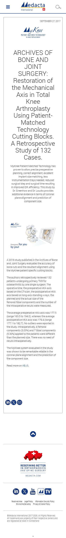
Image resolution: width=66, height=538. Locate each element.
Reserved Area (17, 501)
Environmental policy (23, 504)
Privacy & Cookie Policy (41, 504)
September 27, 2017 (50, 21)
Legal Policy (28, 501)
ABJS (25, 365)
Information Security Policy (44, 501)
